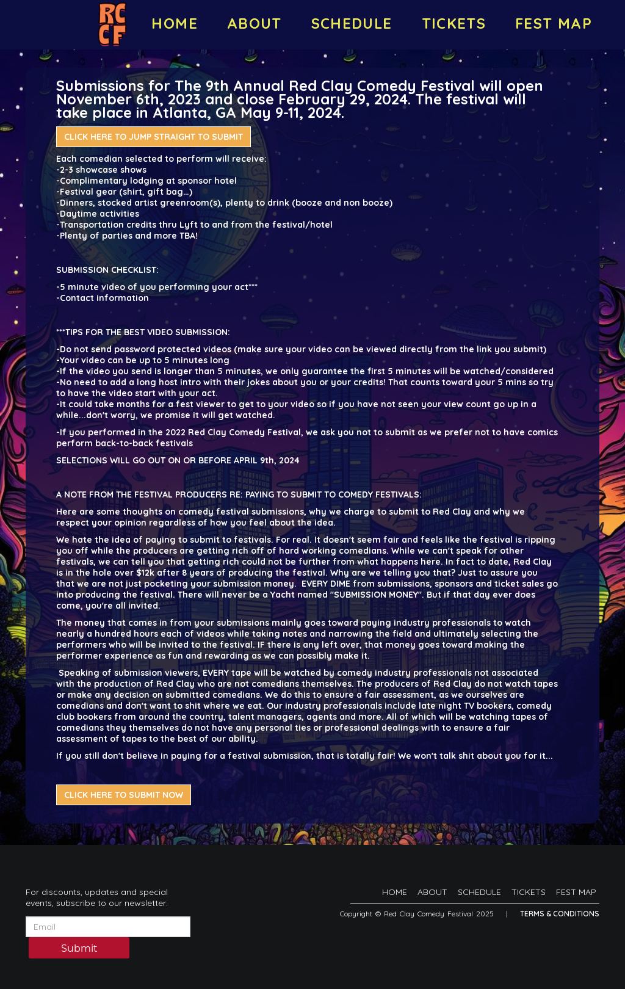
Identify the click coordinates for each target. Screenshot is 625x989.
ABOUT (254, 23)
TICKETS (454, 23)
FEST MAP (553, 23)
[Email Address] (108, 926)
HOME (174, 23)
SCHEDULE (351, 23)
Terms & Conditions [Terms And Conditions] (559, 913)
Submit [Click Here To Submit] (79, 948)
